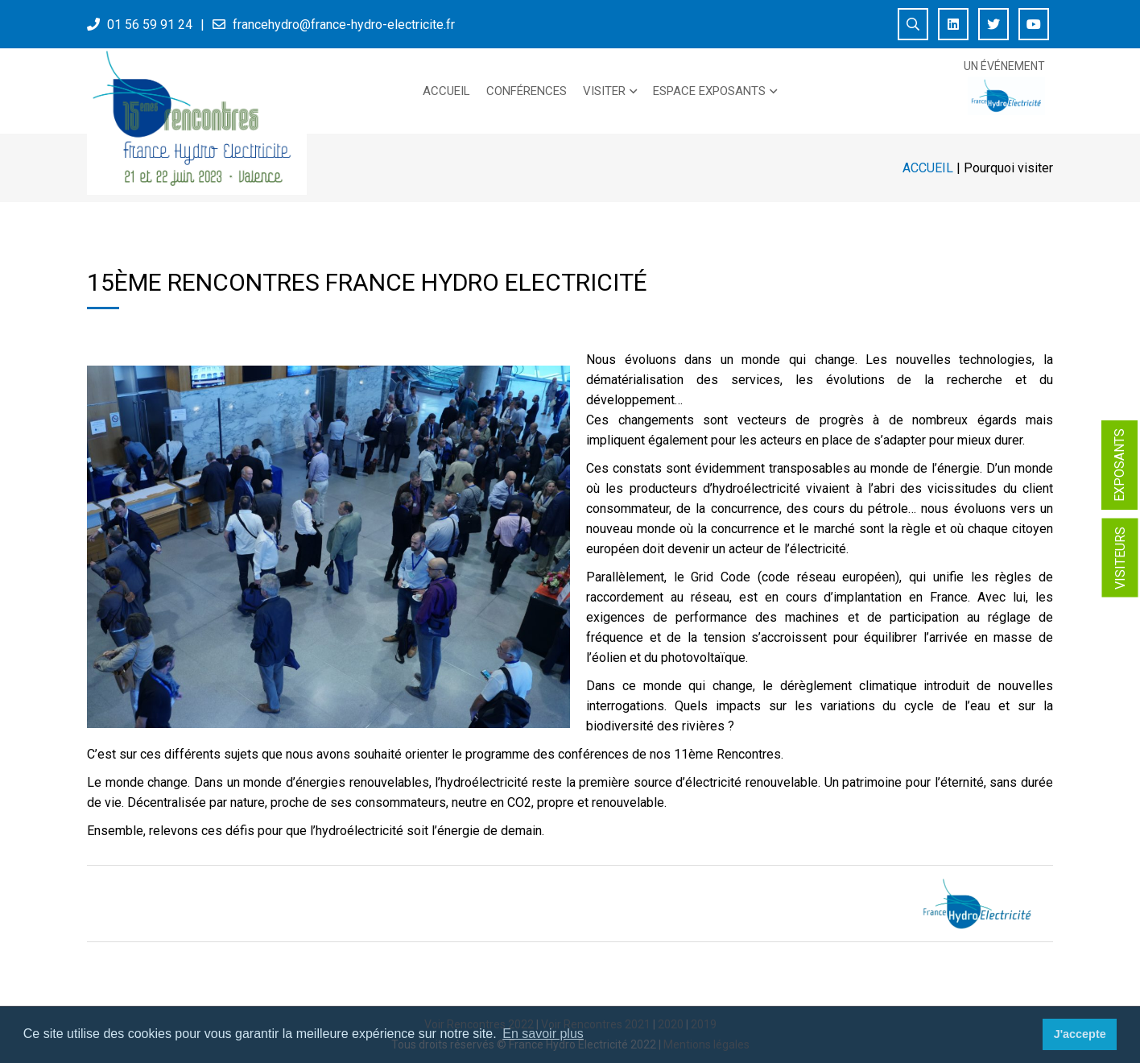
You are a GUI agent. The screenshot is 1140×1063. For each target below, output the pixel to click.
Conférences (526, 91)
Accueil (446, 91)
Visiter (604, 91)
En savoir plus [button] (543, 1033)
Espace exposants (709, 91)
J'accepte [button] (1080, 1034)
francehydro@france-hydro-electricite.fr (344, 24)
